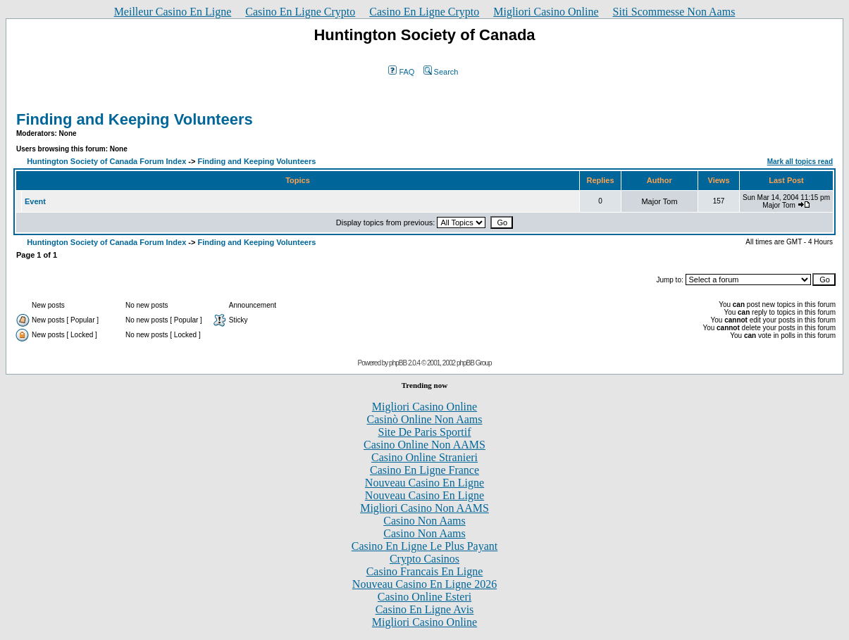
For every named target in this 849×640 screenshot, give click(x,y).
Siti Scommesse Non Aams (674, 12)
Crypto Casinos (424, 559)
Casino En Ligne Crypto (300, 12)
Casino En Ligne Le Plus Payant (425, 546)
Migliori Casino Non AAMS (424, 508)
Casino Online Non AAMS (424, 445)
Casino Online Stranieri (424, 457)
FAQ (401, 72)
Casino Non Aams (424, 521)
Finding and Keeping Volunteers (134, 119)
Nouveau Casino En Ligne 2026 (424, 584)
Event (35, 201)
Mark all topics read (800, 161)
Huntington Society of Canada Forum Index (106, 161)
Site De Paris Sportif (424, 432)
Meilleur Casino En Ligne (173, 12)
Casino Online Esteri (424, 597)
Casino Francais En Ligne (424, 571)
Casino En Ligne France (424, 470)
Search (441, 72)
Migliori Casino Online (545, 12)
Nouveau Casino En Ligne (424, 483)
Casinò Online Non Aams (425, 419)
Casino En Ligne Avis (425, 609)
